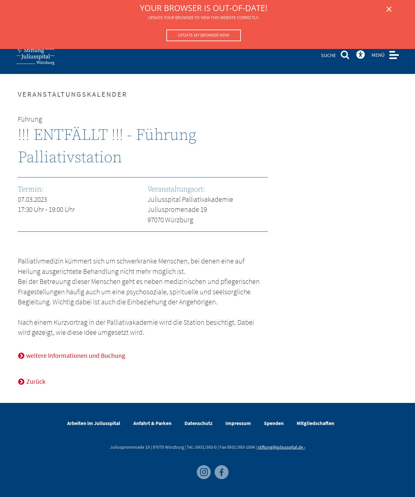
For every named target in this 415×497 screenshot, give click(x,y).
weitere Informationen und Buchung (75, 355)
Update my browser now (203, 35)
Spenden (274, 423)
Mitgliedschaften (315, 423)
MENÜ (378, 55)
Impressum (238, 423)
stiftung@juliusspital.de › (281, 447)
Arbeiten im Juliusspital (93, 423)
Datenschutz (198, 423)
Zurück (35, 381)
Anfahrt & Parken (152, 423)
